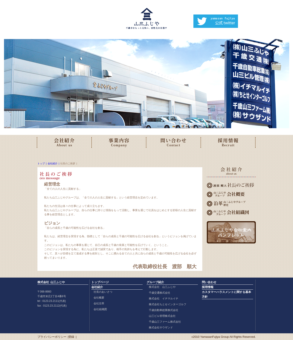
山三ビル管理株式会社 (162, 315)
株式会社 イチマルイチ (163, 298)
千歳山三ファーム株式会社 (165, 321)
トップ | (42, 163)
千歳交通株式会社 (159, 292)
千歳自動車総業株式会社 (163, 310)
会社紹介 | (53, 163)
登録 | (72, 336)
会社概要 (99, 297)
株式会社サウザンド (161, 327)
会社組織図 (100, 309)
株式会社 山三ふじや (162, 286)
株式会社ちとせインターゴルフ (167, 304)
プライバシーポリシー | (53, 336)
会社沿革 (99, 303)
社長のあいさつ (103, 291)
